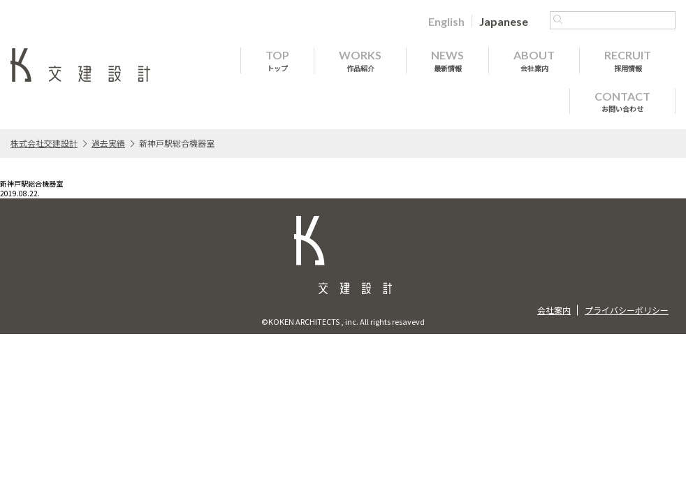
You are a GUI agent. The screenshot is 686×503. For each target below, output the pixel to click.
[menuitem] (446, 21)
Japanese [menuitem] (503, 21)
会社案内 (554, 310)
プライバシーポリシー (627, 310)
